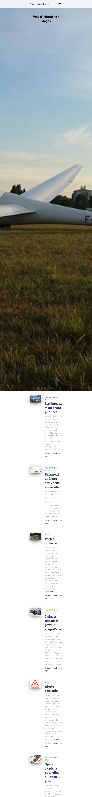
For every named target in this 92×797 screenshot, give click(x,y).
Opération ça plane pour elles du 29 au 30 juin (53, 772)
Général (48, 535)
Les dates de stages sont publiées (53, 408)
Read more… (50, 592)
